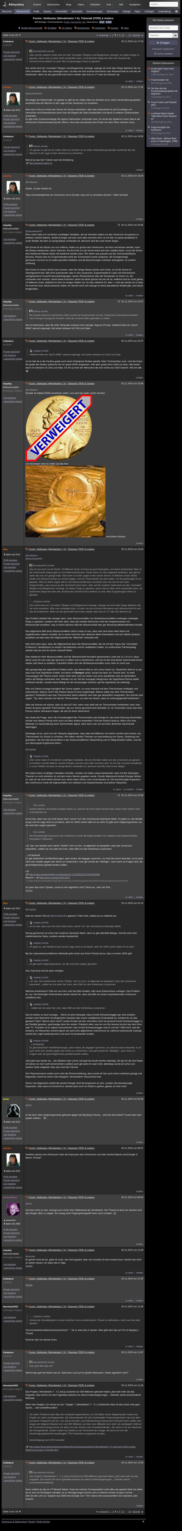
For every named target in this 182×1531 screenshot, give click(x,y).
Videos (81, 4)
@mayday (30, 749)
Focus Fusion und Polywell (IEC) (163, 105)
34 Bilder (52, 28)
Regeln (32, 1522)
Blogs (68, 4)
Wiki (121, 4)
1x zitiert (129, 130)
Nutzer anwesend (163, 20)
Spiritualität (77, 11)
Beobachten (83, 28)
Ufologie (126, 11)
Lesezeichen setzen (12, 59)
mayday (7, 225)
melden (139, 81)
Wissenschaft (22, 11)
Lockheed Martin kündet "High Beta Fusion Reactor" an (163, 117)
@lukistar (30, 1256)
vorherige (104, 35)
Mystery (47, 11)
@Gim (28, 1105)
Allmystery (16, 4)
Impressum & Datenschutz (14, 1522)
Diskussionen (53, 4)
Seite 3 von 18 (12, 35)
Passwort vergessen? (163, 49)
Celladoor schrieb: (39, 601)
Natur (137, 11)
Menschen (7, 11)
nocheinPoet (10, 1197)
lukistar (7, 87)
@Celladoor (31, 182)
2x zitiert (129, 1457)
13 (123, 35)
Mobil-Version (43, 1522)
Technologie (112, 11)
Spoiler (29, 890)
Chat (109, 4)
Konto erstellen (165, 53)
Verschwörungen (94, 11)
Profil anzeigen (10, 116)
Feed (102, 22)
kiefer (6, 1099)
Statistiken (95, 4)
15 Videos (67, 28)
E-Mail (108, 22)
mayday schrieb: (39, 351)
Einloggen (165, 43)
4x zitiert (129, 81)
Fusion (67, 22)
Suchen (114, 28)
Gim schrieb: (37, 805)
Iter (83, 22)
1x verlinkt (128, 789)
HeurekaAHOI (10, 1306)
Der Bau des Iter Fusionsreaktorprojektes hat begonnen (163, 92)
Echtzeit (37, 4)
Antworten (100, 28)
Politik (36, 11)
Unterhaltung (164, 11)
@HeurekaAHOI (33, 93)
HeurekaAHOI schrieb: (42, 51)
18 (129, 35)
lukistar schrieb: (38, 146)
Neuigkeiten (135, 4)
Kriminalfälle (61, 11)
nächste (136, 35)
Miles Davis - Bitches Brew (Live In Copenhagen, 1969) (163, 141)
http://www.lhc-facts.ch (40, 163)
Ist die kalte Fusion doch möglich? (163, 71)
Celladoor (8, 41)
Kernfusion (76, 22)
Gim (5, 549)
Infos (126, 28)
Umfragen (149, 11)
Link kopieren (9, 56)
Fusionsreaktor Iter (163, 82)
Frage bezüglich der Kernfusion (163, 130)
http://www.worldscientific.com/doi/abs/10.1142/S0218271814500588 (64, 874)
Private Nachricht (11, 52)
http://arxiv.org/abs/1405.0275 (54, 877)
